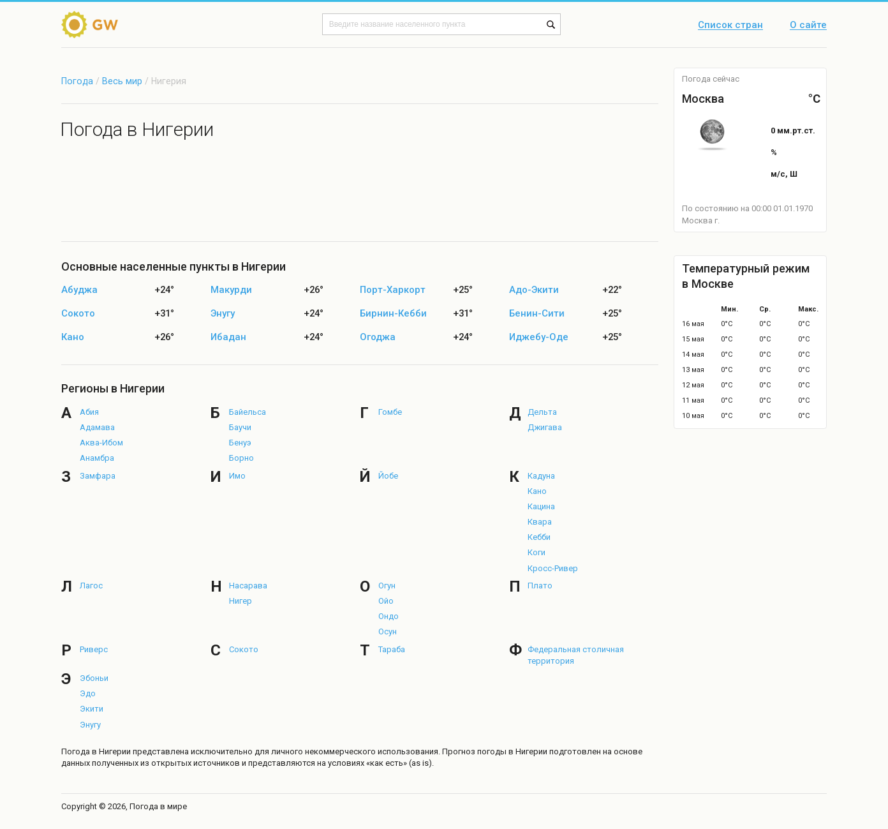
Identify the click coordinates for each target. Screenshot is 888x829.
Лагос (91, 585)
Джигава (545, 427)
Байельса (247, 412)
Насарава (248, 585)
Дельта (542, 412)
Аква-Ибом (101, 442)
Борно (241, 458)
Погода (77, 81)
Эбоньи (94, 678)
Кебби (539, 537)
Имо (237, 476)
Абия (89, 412)
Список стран (730, 25)
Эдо (88, 693)
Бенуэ (240, 442)
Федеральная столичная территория (576, 655)
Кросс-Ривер (553, 568)
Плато (540, 585)
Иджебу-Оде (538, 337)
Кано (72, 337)
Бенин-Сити (537, 313)
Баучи (240, 427)
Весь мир (122, 81)
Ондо (388, 616)
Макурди (231, 290)
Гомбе (390, 412)
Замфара (97, 476)
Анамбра (97, 458)
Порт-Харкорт (393, 290)
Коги (536, 552)
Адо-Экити (534, 290)
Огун (387, 585)
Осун (387, 631)
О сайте (808, 25)
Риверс (94, 649)
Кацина (541, 506)
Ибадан (228, 337)
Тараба (391, 649)
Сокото (78, 313)
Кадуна (541, 476)
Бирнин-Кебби (393, 313)
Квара (540, 522)
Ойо (386, 601)
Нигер (240, 601)
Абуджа (79, 290)
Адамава (97, 427)
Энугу (223, 313)
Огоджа (378, 337)
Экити (91, 708)
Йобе (388, 476)
